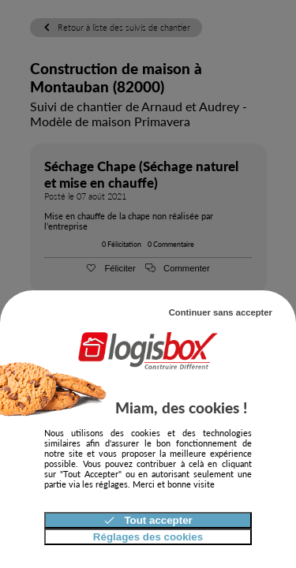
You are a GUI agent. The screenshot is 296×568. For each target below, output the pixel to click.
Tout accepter (148, 520)
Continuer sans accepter (220, 312)
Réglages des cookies (148, 537)
